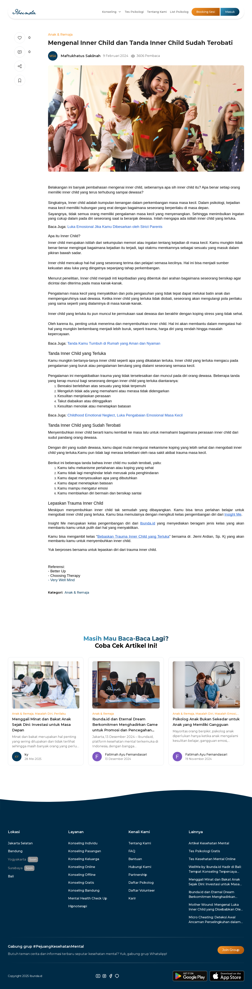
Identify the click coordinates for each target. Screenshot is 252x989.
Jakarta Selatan (20, 843)
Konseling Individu (82, 843)
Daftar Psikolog (141, 882)
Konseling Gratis (81, 882)
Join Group (230, 950)
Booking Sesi (205, 12)
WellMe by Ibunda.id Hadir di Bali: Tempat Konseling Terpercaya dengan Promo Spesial (215, 869)
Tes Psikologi (134, 12)
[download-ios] (227, 976)
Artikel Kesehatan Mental (209, 843)
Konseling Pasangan (84, 851)
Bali (11, 876)
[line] (117, 976)
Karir (132, 898)
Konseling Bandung (83, 890)
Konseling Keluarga (83, 859)
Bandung (15, 851)
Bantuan (135, 859)
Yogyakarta (17, 859)
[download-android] (190, 976)
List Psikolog (179, 12)
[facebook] (110, 976)
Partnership (137, 875)
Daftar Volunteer (141, 890)
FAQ (131, 851)
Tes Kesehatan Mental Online (212, 859)
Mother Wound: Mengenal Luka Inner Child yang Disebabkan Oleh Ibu (216, 907)
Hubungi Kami (139, 867)
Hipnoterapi (77, 906)
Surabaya (15, 868)
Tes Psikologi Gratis (204, 851)
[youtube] (98, 976)
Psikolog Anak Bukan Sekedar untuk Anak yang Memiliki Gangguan (206, 722)
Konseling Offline (81, 875)
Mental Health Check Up (87, 898)
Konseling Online (81, 867)
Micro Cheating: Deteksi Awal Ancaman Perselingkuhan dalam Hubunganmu (215, 919)
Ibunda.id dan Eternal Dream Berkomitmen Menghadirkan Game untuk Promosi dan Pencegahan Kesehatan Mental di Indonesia (125, 725)
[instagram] (104, 976)
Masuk (230, 12)
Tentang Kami (157, 12)
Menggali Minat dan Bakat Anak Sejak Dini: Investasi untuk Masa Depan (41, 724)
